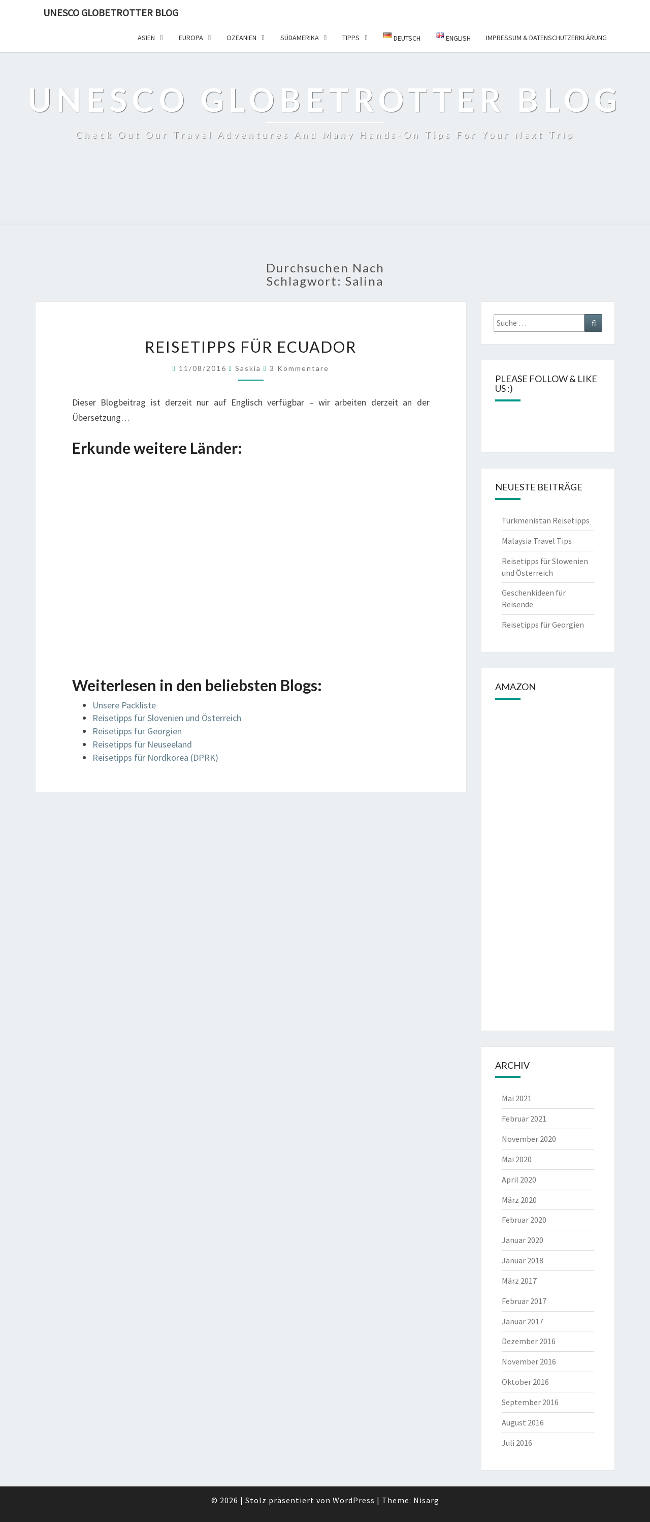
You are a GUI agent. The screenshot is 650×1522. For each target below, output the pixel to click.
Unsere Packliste (124, 705)
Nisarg (426, 1500)
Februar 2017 (524, 1301)
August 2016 (523, 1422)
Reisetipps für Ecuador (250, 346)
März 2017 (519, 1281)
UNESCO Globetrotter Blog (110, 12)
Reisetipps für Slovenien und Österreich (166, 718)
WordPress (354, 1500)
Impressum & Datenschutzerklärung (546, 37)
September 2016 (530, 1402)
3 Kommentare (299, 368)
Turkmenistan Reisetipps (546, 520)
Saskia (248, 368)
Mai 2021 (517, 1098)
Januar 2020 (522, 1240)
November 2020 (529, 1139)
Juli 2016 (517, 1443)
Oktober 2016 (525, 1382)
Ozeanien (241, 37)
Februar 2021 (524, 1118)
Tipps (351, 37)
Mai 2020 (517, 1159)
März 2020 (519, 1200)
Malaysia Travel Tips (537, 541)
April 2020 (519, 1179)
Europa (191, 37)
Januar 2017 (522, 1321)
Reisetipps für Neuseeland (142, 744)
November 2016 (529, 1361)
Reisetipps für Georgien (137, 731)
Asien (146, 37)
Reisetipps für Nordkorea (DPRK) (155, 757)
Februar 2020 (524, 1220)
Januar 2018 (522, 1260)
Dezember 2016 (529, 1341)
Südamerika (299, 37)
